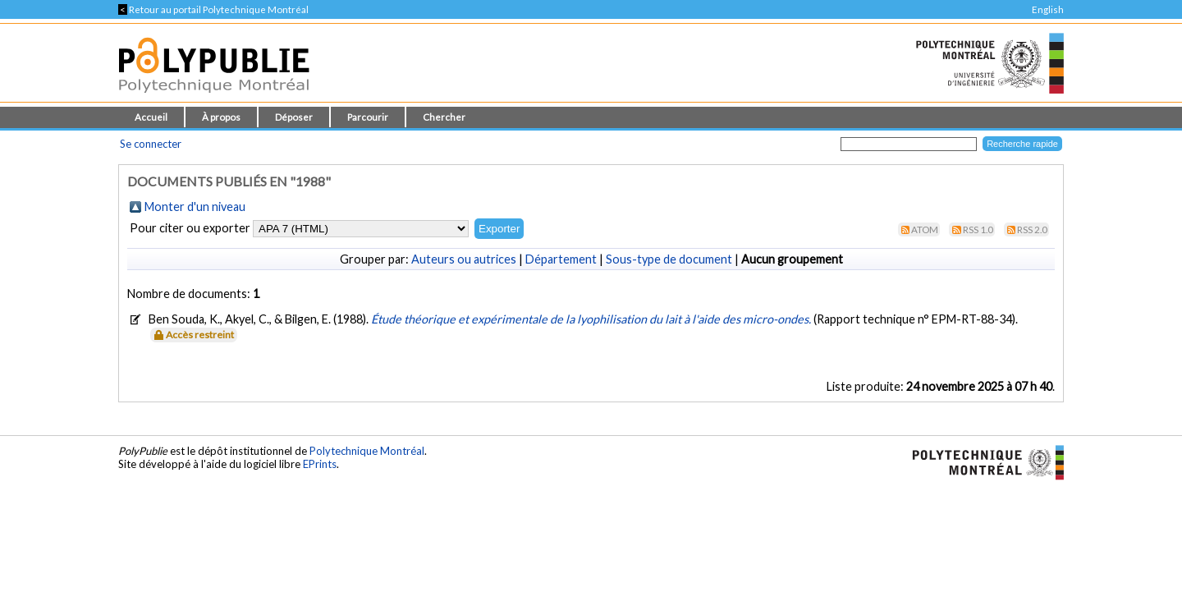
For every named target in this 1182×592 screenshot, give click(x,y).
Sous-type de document (669, 259)
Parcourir (367, 117)
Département (561, 259)
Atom (924, 229)
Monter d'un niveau (194, 206)
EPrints (320, 463)
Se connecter (150, 143)
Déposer (294, 117)
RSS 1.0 (978, 229)
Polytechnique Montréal (366, 450)
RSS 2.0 (1032, 229)
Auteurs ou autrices (463, 259)
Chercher (444, 117)
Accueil (151, 117)
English (1048, 9)
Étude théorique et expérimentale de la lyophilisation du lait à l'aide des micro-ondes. (592, 319)
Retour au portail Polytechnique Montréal (213, 9)
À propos (221, 117)
